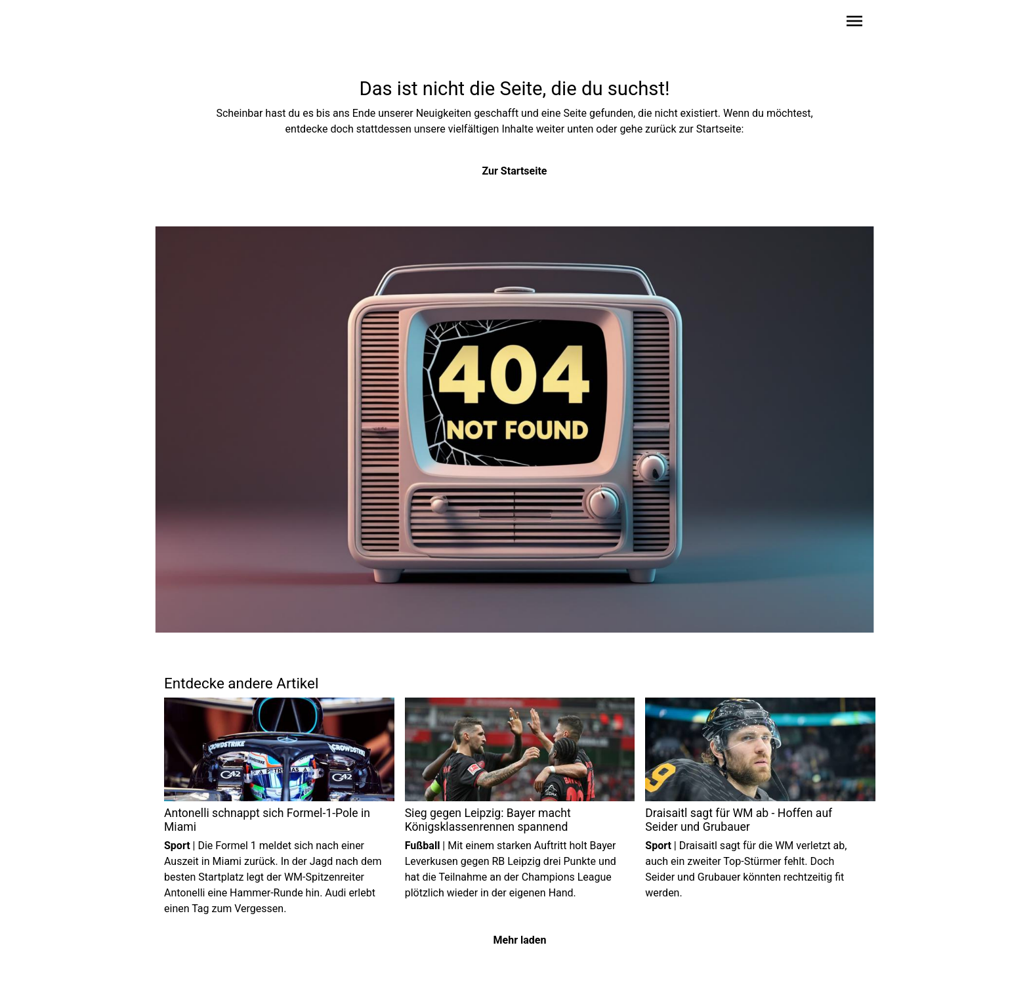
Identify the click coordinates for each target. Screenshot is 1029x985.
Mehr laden (520, 940)
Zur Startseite (514, 171)
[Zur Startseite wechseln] (195, 23)
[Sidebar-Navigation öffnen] (854, 23)
